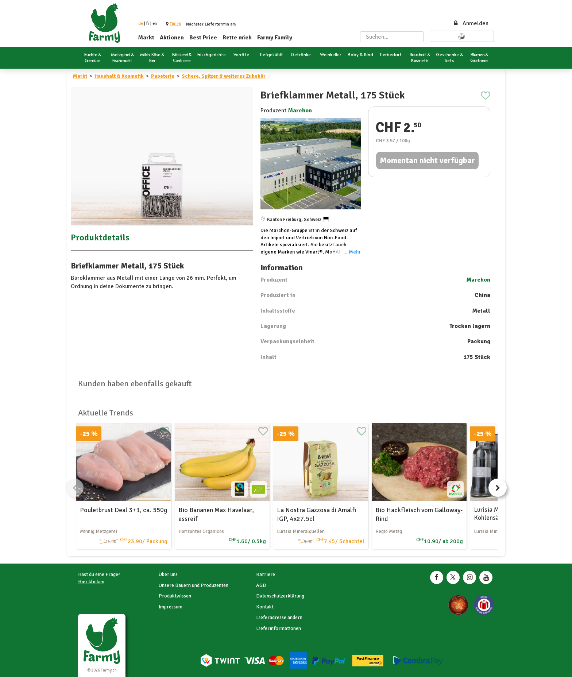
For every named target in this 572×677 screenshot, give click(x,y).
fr (147, 23)
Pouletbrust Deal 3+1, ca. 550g (123, 510)
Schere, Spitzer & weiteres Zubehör (224, 76)
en (154, 23)
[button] (175, 24)
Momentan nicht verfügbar (427, 160)
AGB (261, 585)
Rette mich (237, 37)
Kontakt (265, 607)
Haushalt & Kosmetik (119, 76)
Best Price (203, 37)
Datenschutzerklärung (280, 596)
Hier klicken (91, 582)
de (140, 23)
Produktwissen (175, 596)
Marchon (300, 110)
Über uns (168, 574)
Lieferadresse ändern (279, 617)
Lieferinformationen (278, 628)
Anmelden (470, 23)
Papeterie (162, 76)
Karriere (265, 574)
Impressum (170, 607)
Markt (146, 37)
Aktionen (172, 37)
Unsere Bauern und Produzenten (193, 585)
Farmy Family (274, 37)
